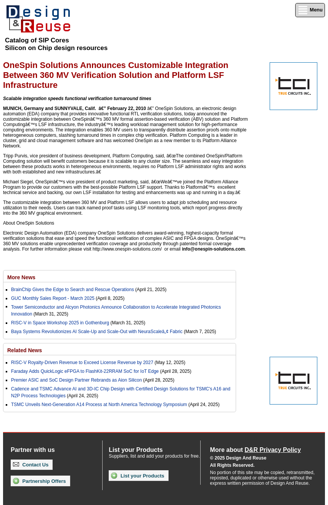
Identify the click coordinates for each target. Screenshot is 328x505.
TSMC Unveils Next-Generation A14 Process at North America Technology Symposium (99, 404)
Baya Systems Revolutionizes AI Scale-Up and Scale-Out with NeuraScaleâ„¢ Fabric (97, 331)
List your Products (137, 476)
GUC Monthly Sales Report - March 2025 (53, 298)
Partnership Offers (39, 481)
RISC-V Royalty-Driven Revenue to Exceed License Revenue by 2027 (82, 362)
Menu (310, 10)
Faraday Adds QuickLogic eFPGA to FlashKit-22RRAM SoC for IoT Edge (85, 371)
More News (21, 277)
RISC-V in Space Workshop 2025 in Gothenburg (60, 322)
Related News (24, 350)
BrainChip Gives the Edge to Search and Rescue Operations (72, 289)
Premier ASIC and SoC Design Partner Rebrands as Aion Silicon (77, 380)
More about (255, 450)
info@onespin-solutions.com (213, 249)
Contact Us (30, 465)
